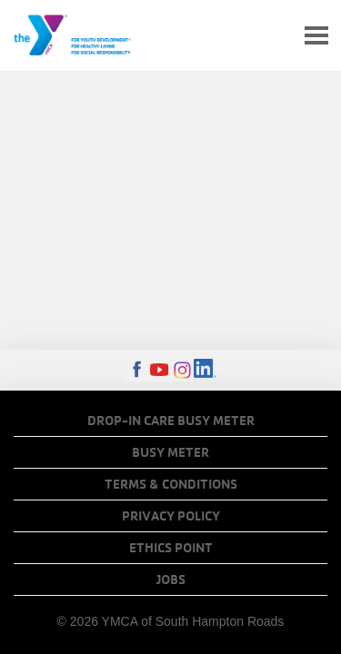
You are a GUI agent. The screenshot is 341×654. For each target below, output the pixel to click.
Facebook (136, 370)
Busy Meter (170, 452)
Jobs (171, 579)
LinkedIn (205, 370)
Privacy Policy (171, 516)
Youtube (159, 370)
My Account (273, 35)
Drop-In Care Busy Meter (171, 420)
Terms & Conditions (171, 484)
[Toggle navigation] (316, 35)
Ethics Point (171, 548)
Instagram (182, 370)
